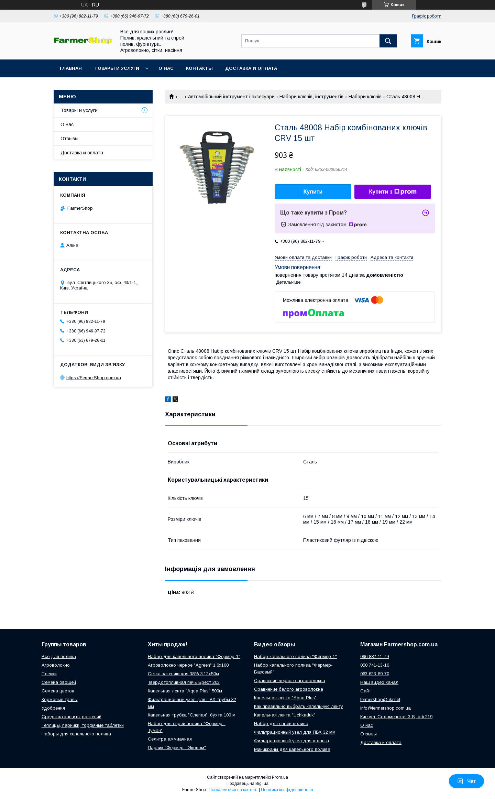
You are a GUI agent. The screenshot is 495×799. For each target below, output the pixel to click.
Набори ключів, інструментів (311, 96)
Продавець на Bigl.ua (247, 783)
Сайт (365, 690)
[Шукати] (388, 40)
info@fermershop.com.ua (385, 708)
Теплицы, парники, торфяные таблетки (83, 725)
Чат (466, 781)
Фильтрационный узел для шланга (291, 740)
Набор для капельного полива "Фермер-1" (194, 656)
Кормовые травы (60, 699)
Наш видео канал (379, 682)
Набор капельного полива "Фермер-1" (295, 656)
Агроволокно (56, 665)
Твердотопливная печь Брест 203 (184, 682)
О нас (166, 68)
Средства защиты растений (71, 716)
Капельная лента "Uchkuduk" (285, 715)
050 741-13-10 (374, 665)
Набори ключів (365, 96)
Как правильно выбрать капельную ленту (298, 706)
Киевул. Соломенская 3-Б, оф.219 (396, 716)
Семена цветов (58, 690)
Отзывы (69, 138)
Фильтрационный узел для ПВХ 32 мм (295, 732)
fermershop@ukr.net (380, 699)
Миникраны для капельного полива (292, 749)
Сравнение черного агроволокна (289, 680)
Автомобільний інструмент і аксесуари (231, 96)
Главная (71, 68)
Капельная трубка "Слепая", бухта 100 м (191, 715)
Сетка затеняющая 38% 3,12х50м (183, 673)
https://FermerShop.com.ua (93, 377)
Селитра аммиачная (170, 739)
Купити (313, 192)
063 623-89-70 (374, 673)
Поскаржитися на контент (233, 789)
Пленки (49, 673)
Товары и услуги (116, 68)
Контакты (199, 68)
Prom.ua (280, 777)
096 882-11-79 (374, 656)
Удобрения (53, 708)
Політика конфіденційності (287, 789)
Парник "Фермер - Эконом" (177, 747)
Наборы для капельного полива (76, 733)
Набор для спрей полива (281, 723)
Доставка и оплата (251, 68)
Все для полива (59, 656)
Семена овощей (59, 682)
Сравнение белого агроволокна (288, 689)
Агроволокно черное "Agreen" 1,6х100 (188, 665)
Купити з (392, 192)
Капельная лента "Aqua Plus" (285, 697)
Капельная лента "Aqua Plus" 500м (185, 690)
